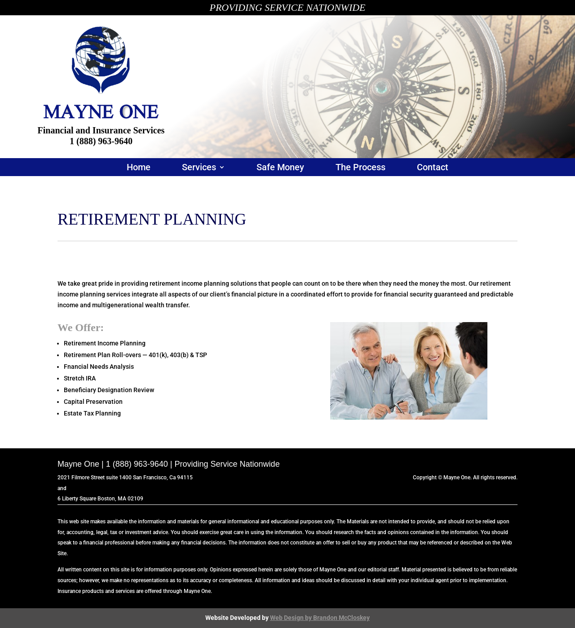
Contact (432, 168)
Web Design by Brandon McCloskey (320, 617)
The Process (360, 168)
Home (138, 168)
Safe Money (280, 168)
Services (199, 168)
